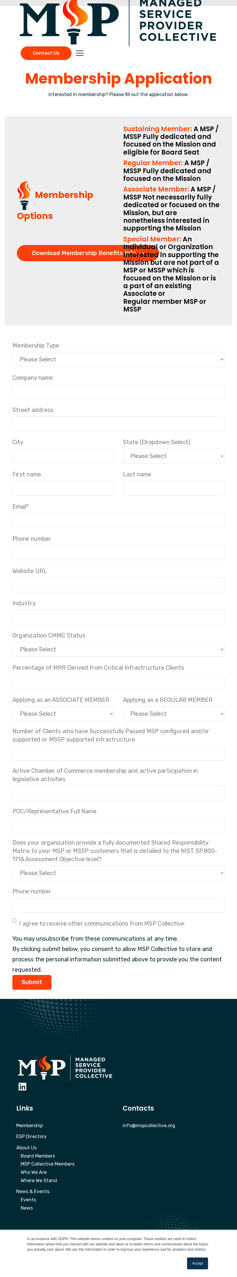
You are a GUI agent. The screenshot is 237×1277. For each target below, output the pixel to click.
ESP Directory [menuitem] (31, 1136)
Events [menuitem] (28, 1200)
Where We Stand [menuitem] (39, 1180)
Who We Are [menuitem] (34, 1172)
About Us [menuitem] (26, 1148)
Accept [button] (197, 1263)
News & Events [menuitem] (32, 1191)
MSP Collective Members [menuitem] (47, 1164)
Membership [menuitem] (29, 1125)
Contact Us (46, 53)
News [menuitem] (27, 1208)
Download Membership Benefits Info (88, 253)
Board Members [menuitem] (38, 1156)
